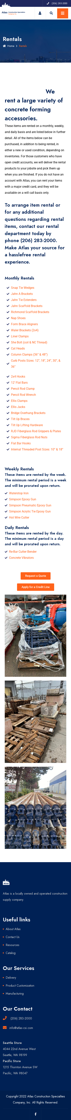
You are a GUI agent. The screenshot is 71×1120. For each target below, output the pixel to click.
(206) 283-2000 (38, 240)
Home (8, 46)
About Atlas (13, 929)
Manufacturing (15, 993)
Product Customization (20, 985)
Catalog (11, 953)
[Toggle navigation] (62, 13)
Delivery (11, 977)
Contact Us (13, 937)
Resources (12, 945)
